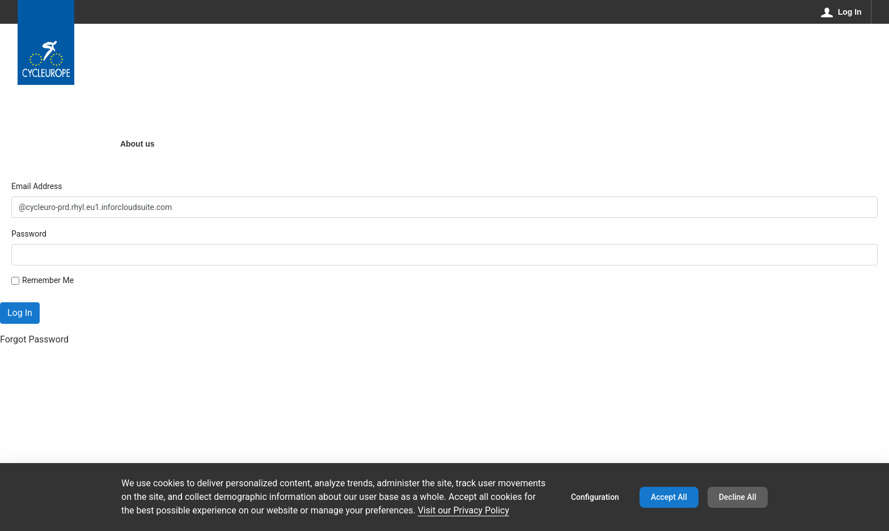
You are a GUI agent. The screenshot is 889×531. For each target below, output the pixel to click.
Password (28, 233)
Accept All (669, 497)
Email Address (36, 186)
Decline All (737, 497)
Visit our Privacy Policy (463, 510)
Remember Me (42, 280)
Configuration (595, 497)
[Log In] (841, 12)
